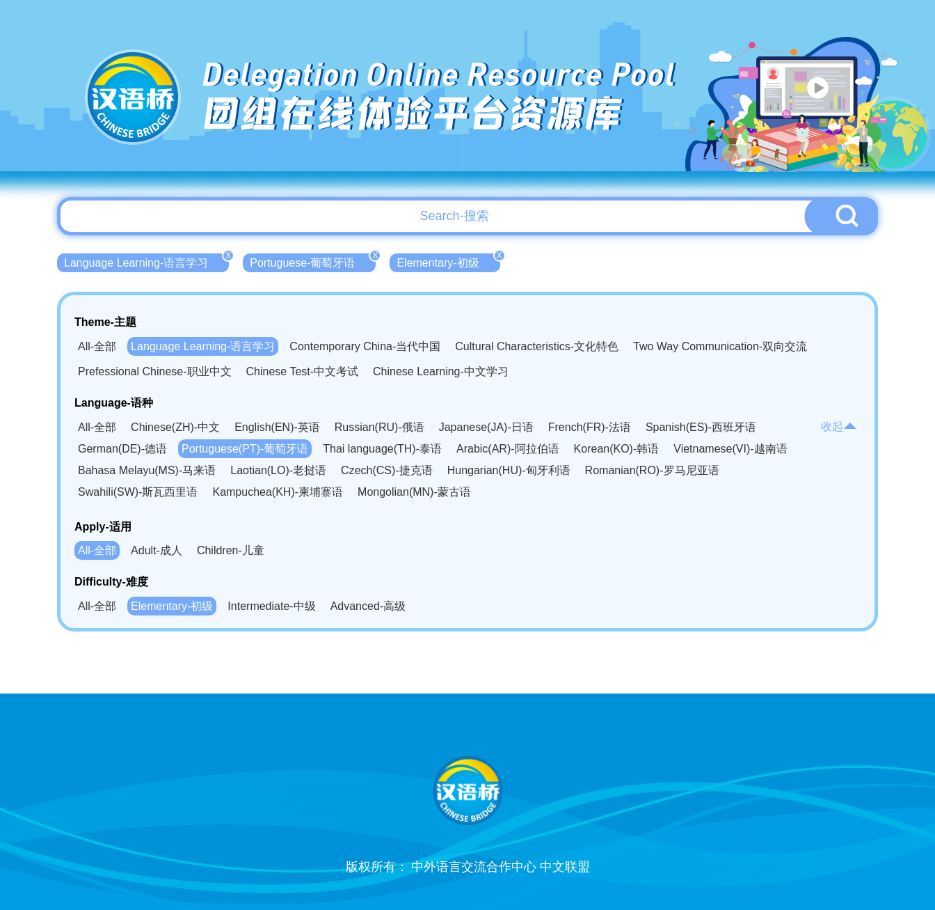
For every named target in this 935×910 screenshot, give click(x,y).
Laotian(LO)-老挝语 (278, 470)
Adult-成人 (156, 550)
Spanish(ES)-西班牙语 (701, 427)
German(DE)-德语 (122, 449)
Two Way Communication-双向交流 (720, 346)
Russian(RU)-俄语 (379, 427)
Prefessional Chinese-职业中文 (155, 371)
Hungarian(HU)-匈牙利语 (508, 470)
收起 (839, 426)
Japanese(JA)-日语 (486, 427)
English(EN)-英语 (277, 427)
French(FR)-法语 (589, 427)
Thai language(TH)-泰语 (382, 449)
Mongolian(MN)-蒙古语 (414, 492)
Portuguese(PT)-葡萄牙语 (245, 449)
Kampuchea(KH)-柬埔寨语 (277, 492)
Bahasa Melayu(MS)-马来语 (147, 470)
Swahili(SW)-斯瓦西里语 (138, 492)
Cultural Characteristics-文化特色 (536, 346)
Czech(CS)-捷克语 (387, 470)
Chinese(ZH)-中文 (175, 427)
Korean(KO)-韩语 (617, 449)
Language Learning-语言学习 (146, 261)
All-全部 (97, 346)
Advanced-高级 (368, 606)
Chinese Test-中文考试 (302, 371)
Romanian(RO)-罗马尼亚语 (652, 470)
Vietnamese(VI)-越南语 (730, 449)
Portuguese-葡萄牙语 (313, 261)
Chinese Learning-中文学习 (441, 371)
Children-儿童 (230, 550)
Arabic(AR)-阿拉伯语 (507, 449)
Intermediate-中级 (271, 606)
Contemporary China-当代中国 (364, 346)
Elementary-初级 (448, 261)
